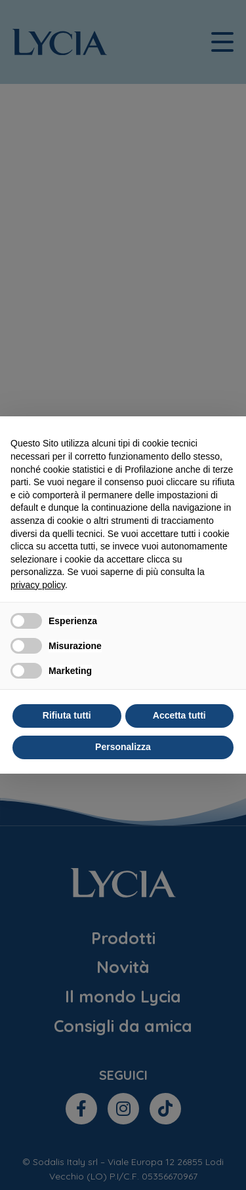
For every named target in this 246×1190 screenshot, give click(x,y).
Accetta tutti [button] (179, 715)
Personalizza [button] (123, 747)
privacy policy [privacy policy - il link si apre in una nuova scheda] (37, 585)
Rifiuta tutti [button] (67, 715)
